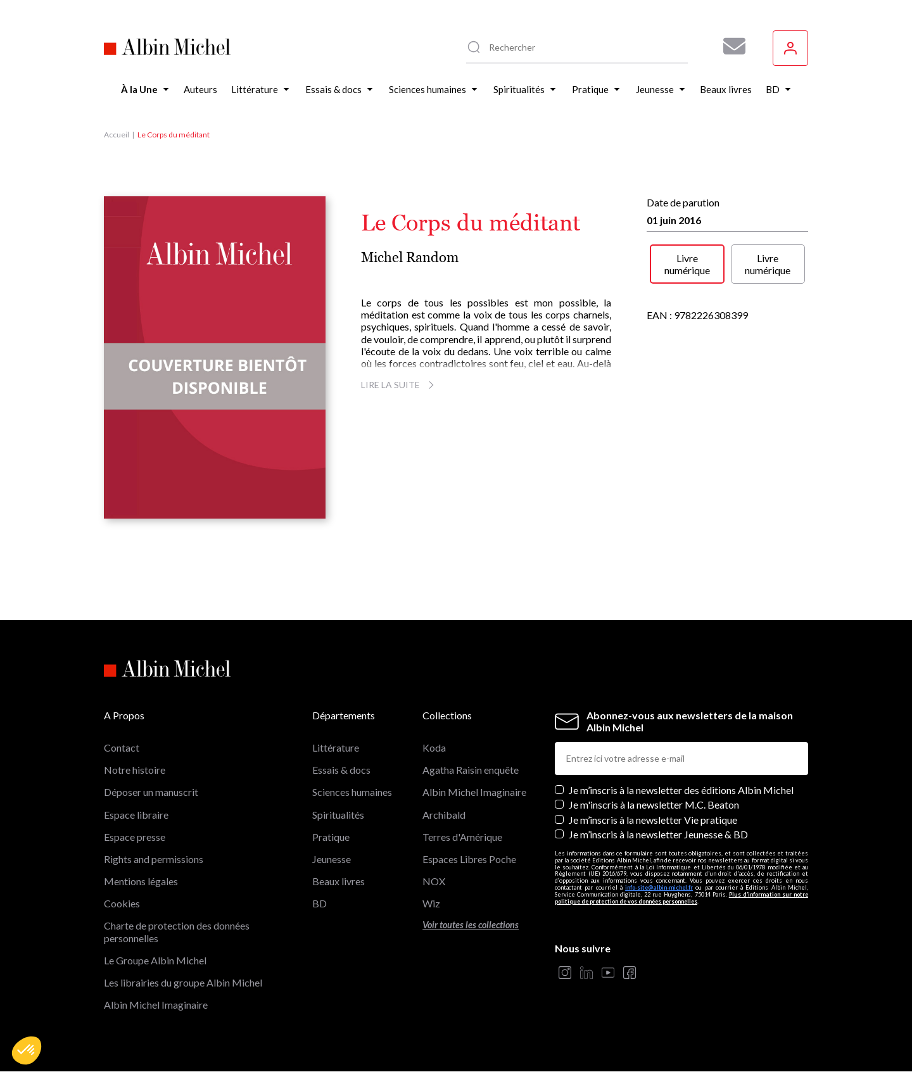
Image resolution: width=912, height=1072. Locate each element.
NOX (433, 881)
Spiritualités (338, 815)
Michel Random (410, 257)
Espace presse (134, 837)
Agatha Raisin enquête (470, 770)
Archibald (444, 815)
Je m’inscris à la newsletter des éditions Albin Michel (681, 790)
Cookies (122, 903)
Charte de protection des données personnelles (177, 931)
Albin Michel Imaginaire (156, 1005)
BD (319, 903)
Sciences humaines (352, 792)
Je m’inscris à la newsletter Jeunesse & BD (658, 834)
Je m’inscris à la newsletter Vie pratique (653, 820)
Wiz (431, 903)
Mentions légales (141, 881)
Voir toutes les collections (470, 924)
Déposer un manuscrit (151, 792)
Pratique (331, 837)
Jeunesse (331, 859)
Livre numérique (687, 264)
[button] (26, 1050)
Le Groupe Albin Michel (155, 960)
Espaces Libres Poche (469, 859)
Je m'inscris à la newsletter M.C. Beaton (654, 804)
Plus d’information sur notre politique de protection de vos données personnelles (681, 898)
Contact (121, 747)
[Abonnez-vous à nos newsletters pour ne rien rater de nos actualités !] (729, 46)
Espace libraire (136, 815)
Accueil (116, 134)
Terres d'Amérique (462, 837)
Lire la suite (399, 384)
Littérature (335, 747)
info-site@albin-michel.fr (659, 887)
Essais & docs (341, 770)
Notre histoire (134, 770)
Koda (434, 747)
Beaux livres (338, 881)
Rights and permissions (153, 859)
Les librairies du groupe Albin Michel (183, 982)
